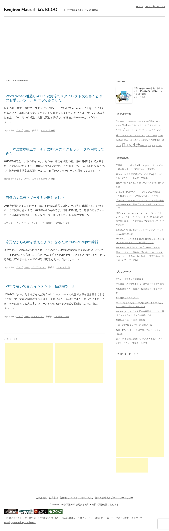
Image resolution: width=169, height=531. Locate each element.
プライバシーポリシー (122, 497)
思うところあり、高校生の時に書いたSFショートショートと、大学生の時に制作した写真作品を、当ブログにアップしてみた (140, 256)
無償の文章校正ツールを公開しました (35, 197)
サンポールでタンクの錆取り (129, 279)
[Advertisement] (84, 45)
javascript (123, 121)
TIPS (151, 121)
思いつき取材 (150, 140)
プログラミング (38, 267)
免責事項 (53, 497)
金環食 (159, 145)
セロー (128, 130)
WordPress (126, 125)
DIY (117, 121)
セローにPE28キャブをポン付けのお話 (134, 325)
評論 (149, 146)
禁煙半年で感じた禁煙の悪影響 (130, 320)
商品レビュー (124, 140)
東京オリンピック (18, 518)
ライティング (37, 223)
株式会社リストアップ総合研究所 (112, 518)
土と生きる (135, 140)
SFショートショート (135, 121)
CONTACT (159, 6)
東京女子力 (137, 518)
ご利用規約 (41, 497)
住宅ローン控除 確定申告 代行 (44, 518)
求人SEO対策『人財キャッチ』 (78, 518)
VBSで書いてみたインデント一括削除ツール (40, 286)
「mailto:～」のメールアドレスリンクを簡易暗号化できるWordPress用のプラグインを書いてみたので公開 (140, 204)
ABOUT (149, 6)
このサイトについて (140, 125)
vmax (118, 125)
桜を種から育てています (127, 297)
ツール (27, 130)
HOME (139, 6)
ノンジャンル (144, 130)
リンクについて (85, 497)
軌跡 (153, 146)
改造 (158, 140)
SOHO (146, 121)
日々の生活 (131, 145)
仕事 (155, 135)
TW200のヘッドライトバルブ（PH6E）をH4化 (138, 247)
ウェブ (19, 130)
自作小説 (143, 146)
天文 (143, 140)
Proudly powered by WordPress (20, 522)
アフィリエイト (156, 125)
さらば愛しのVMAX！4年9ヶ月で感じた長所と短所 (140, 284)
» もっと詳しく (141, 97)
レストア (149, 136)
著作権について (68, 497)
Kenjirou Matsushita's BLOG (30, 9)
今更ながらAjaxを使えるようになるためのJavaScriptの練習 (52, 242)
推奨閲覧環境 (102, 497)
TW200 (157, 121)
